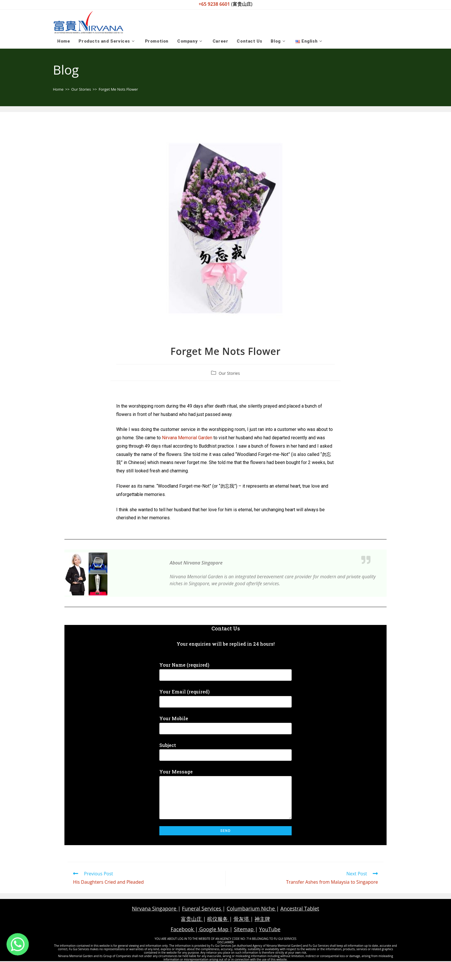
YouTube (269, 929)
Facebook (183, 929)
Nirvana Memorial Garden (187, 438)
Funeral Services (202, 909)
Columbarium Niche (251, 909)
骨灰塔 (242, 919)
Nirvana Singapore (155, 909)
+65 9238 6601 (214, 4)
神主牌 (262, 919)
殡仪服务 (218, 919)
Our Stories (229, 373)
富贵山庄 (192, 919)
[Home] (58, 89)
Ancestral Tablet (299, 909)
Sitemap (244, 929)
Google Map (214, 929)
